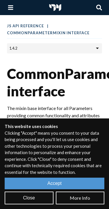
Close (29, 197)
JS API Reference (26, 26)
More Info (80, 198)
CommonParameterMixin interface (48, 32)
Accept (54, 183)
